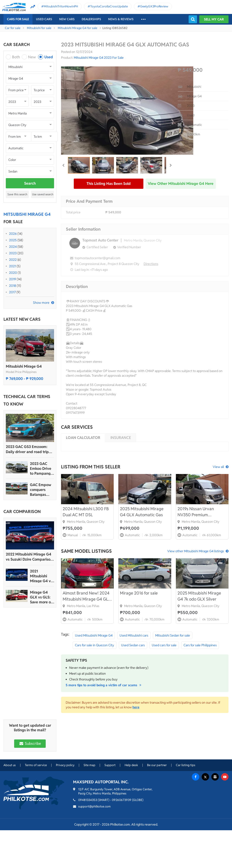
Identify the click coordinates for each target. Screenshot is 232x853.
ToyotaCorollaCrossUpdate (109, 6)
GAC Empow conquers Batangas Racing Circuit (41, 489)
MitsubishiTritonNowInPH (61, 6)
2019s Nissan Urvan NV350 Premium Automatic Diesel (195, 512)
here (135, 707)
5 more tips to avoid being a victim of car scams (104, 685)
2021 (12, 266)
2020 (13, 273)
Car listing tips (185, 765)
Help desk (131, 765)
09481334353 (87, 800)
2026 (13, 234)
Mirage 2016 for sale (139, 593)
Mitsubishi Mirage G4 (24, 366)
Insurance (120, 437)
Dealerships (91, 19)
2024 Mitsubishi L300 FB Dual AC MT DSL (86, 511)
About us (9, 765)
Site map (89, 765)
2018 (12, 286)
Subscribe (30, 743)
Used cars (44, 19)
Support (110, 765)
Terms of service (36, 765)
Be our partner (157, 765)
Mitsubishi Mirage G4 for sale (77, 28)
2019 (12, 279)
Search (30, 183)
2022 (13, 260)
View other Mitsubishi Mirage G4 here (180, 183)
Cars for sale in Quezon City (94, 645)
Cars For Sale (18, 19)
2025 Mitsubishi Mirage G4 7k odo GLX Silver (199, 596)
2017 (12, 292)
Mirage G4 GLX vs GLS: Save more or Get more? (41, 597)
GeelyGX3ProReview (154, 6)
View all (218, 467)
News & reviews (121, 19)
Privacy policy (65, 765)
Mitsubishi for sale (39, 28)
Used (48, 57)
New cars (67, 19)
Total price (73, 212)
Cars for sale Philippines (200, 645)
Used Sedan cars (133, 645)
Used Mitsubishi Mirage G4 (94, 635)
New (32, 57)
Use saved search (42, 194)
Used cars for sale (164, 645)
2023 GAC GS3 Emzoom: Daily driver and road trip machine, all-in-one (27, 449)
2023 (13, 253)
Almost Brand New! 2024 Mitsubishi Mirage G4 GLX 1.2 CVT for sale (87, 596)
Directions (151, 264)
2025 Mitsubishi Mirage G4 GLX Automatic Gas (142, 511)
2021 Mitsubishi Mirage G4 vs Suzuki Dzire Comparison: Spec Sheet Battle (41, 576)
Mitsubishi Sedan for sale (172, 635)
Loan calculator (83, 437)
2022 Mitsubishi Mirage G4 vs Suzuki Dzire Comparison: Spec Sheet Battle (29, 557)
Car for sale (12, 28)
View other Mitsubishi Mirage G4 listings (195, 551)
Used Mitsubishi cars (133, 635)
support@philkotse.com (94, 806)
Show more (41, 303)
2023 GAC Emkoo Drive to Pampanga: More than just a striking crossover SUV (42, 468)
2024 (13, 247)
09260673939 (121, 800)
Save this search (17, 194)
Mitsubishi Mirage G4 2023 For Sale (99, 58)
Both (16, 57)
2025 (13, 240)
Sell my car (214, 19)
